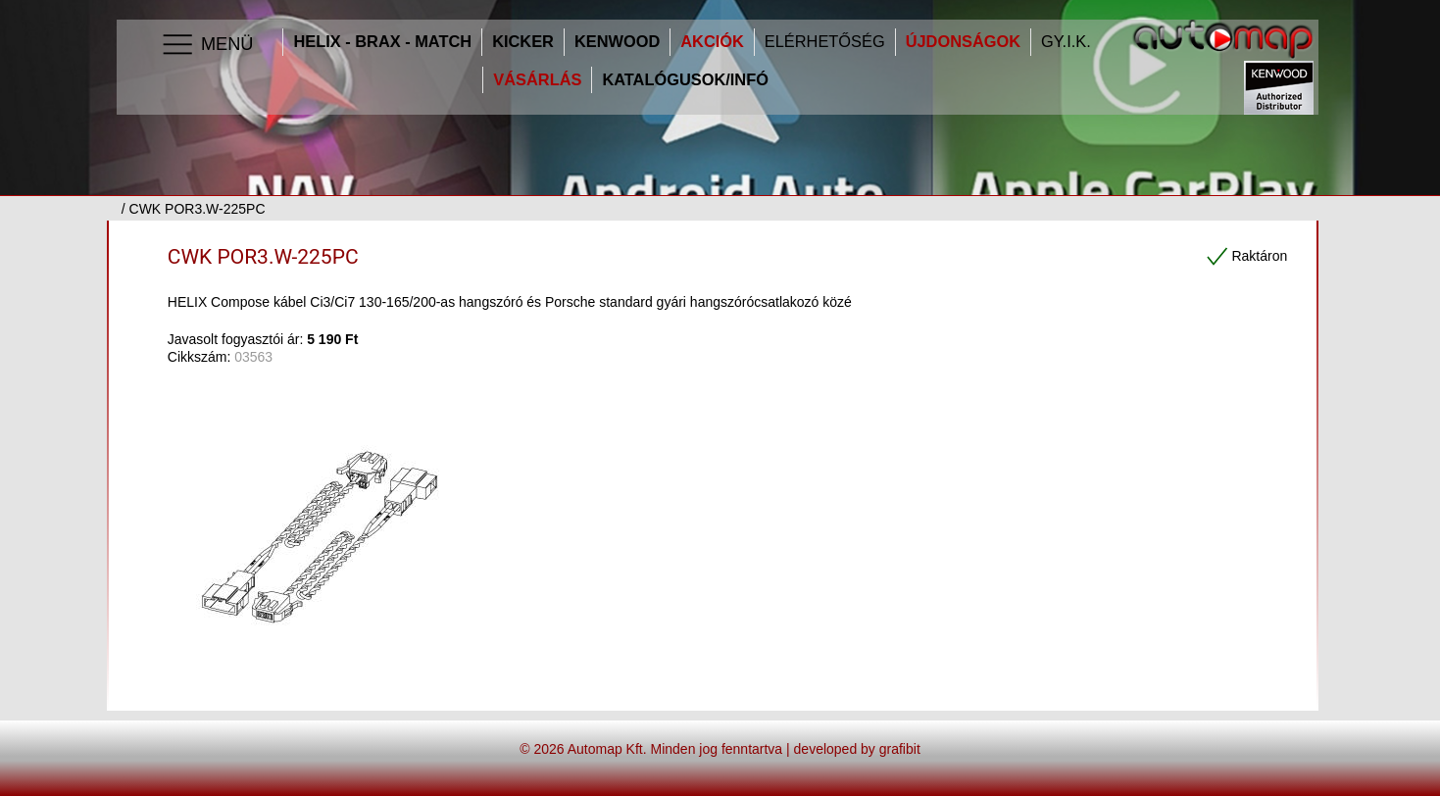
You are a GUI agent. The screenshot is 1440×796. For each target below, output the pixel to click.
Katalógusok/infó (685, 79)
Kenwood (617, 41)
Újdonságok (963, 41)
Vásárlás (537, 79)
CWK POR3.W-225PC (263, 257)
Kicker (523, 41)
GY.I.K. (1066, 41)
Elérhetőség (825, 41)
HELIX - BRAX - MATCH (382, 41)
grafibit (899, 749)
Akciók (712, 41)
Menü (206, 45)
